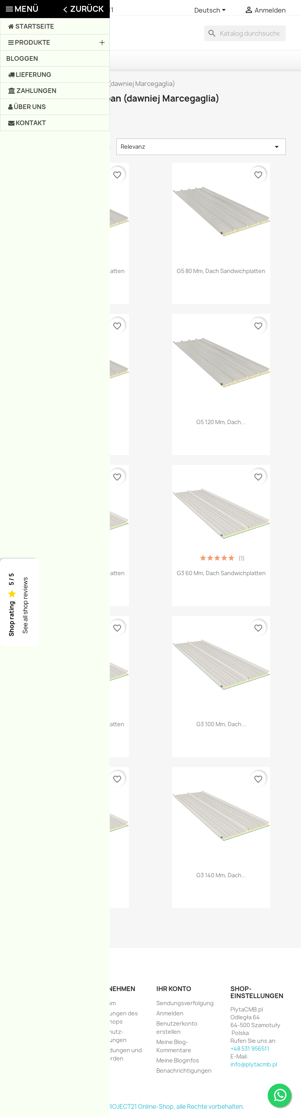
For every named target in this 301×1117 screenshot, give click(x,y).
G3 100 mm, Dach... (221, 724)
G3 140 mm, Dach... (221, 875)
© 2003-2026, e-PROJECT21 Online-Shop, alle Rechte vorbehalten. (150, 1106)
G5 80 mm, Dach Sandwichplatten (221, 271)
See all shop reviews (25, 605)
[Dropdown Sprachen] (211, 10)
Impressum (101, 1003)
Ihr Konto (173, 988)
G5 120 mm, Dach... (221, 422)
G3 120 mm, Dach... (80, 875)
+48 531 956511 (91, 9)
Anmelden (169, 1013)
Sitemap (97, 1068)
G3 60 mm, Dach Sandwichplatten (221, 573)
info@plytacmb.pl (253, 1064)
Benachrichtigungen (184, 1070)
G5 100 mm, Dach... (80, 422)
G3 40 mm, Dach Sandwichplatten (80, 573)
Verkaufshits (32, 1023)
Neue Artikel (31, 1013)
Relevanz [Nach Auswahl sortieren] (201, 146)
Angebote (28, 1003)
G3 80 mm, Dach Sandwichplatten (80, 724)
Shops (94, 1078)
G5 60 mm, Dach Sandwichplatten (80, 271)
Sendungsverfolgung (185, 1003)
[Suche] (245, 33)
